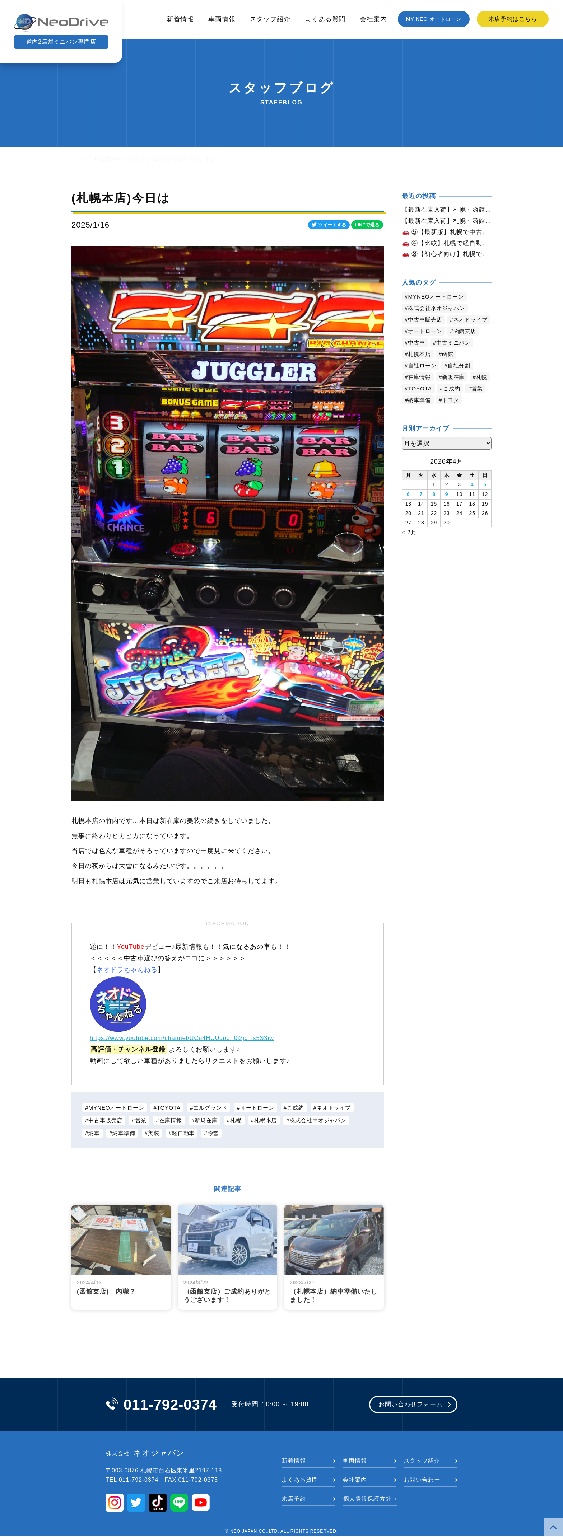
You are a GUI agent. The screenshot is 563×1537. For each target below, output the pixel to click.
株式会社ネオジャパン (329, 1120)
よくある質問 (325, 19)
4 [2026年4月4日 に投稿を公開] (472, 498)
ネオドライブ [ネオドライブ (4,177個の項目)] (426, 333)
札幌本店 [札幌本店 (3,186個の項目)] (420, 368)
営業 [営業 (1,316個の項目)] (414, 414)
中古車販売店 (107, 1120)
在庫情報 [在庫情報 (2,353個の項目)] (420, 391)
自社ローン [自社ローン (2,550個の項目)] (423, 379)
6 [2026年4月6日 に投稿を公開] (408, 507)
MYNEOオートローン (118, 1108)
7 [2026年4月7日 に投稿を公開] (421, 507)
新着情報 (180, 19)
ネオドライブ (346, 1108)
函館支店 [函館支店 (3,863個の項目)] (468, 345)
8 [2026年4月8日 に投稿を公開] (434, 507)
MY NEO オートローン (434, 19)
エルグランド (217, 1108)
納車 (95, 1133)
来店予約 (294, 1500)
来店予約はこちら (512, 19)
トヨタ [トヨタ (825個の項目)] (476, 414)
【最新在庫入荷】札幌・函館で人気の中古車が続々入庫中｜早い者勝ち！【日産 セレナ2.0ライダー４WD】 (447, 210)
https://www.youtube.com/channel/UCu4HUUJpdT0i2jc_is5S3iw (190, 1037)
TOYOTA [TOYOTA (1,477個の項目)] (444, 402)
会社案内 (373, 19)
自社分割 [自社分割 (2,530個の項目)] (462, 379)
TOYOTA (173, 1108)
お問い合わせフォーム (408, 1406)
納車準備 (125, 1133)
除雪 (219, 1133)
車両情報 (222, 19)
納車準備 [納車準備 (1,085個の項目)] (444, 414)
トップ (80, 159)
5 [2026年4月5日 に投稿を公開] (485, 498)
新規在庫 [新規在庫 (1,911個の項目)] (456, 391)
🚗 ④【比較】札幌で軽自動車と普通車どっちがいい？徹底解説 (447, 244)
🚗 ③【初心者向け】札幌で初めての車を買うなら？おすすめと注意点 (447, 255)
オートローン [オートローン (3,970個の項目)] (426, 345)
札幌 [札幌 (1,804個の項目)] (414, 402)
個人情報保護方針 (367, 1500)
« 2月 (409, 545)
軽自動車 (188, 1133)
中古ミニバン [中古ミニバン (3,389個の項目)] (456, 356)
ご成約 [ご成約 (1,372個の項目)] (477, 402)
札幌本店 (274, 1120)
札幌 (243, 1120)
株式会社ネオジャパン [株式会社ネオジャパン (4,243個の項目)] (438, 310)
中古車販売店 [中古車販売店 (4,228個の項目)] (426, 322)
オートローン (266, 1108)
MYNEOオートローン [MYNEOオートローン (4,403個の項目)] (437, 299)
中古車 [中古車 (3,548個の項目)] (417, 356)
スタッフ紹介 (270, 19)
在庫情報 (175, 1120)
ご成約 (306, 1108)
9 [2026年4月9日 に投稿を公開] (446, 507)
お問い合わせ (422, 1481)
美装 (157, 1133)
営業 (144, 1120)
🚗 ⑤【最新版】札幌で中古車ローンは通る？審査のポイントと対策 (447, 232)
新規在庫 (212, 1120)
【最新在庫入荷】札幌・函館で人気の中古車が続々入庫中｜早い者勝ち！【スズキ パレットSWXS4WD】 (447, 221)
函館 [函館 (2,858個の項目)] (450, 368)
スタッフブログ (143, 159)
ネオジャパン (145, 1454)
